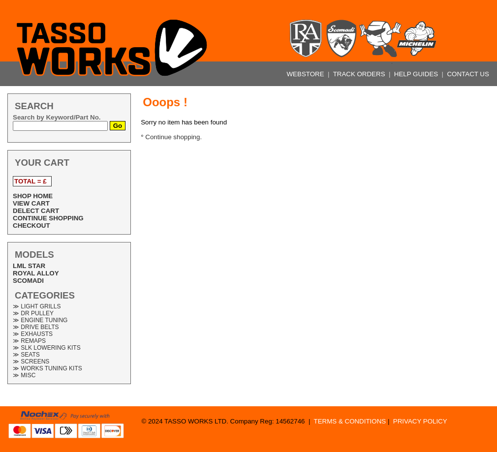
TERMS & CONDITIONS (350, 421)
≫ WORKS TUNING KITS (47, 368)
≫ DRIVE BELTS (36, 327)
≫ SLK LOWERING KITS (47, 347)
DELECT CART (36, 210)
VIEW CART (31, 203)
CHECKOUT (31, 225)
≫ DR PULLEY (33, 313)
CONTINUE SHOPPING (48, 218)
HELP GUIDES (417, 74)
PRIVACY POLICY (420, 421)
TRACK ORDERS (360, 74)
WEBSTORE (306, 74)
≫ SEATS (26, 354)
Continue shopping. (173, 137)
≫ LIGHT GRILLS (37, 306)
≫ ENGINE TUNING (40, 320)
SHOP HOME (33, 196)
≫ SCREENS (31, 361)
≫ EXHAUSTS (33, 334)
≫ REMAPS (29, 340)
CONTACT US (468, 74)
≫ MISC (24, 375)
